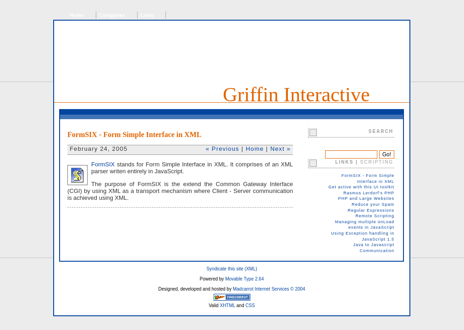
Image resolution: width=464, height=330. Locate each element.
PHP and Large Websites (366, 198)
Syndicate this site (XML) (231, 268)
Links (147, 15)
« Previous (222, 148)
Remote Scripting (374, 216)
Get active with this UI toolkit (361, 187)
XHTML (227, 305)
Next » (280, 148)
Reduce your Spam (373, 204)
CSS (250, 305)
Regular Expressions (371, 210)
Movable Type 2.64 (244, 278)
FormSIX (103, 164)
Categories (112, 15)
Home (77, 15)
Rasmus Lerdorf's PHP (368, 193)
